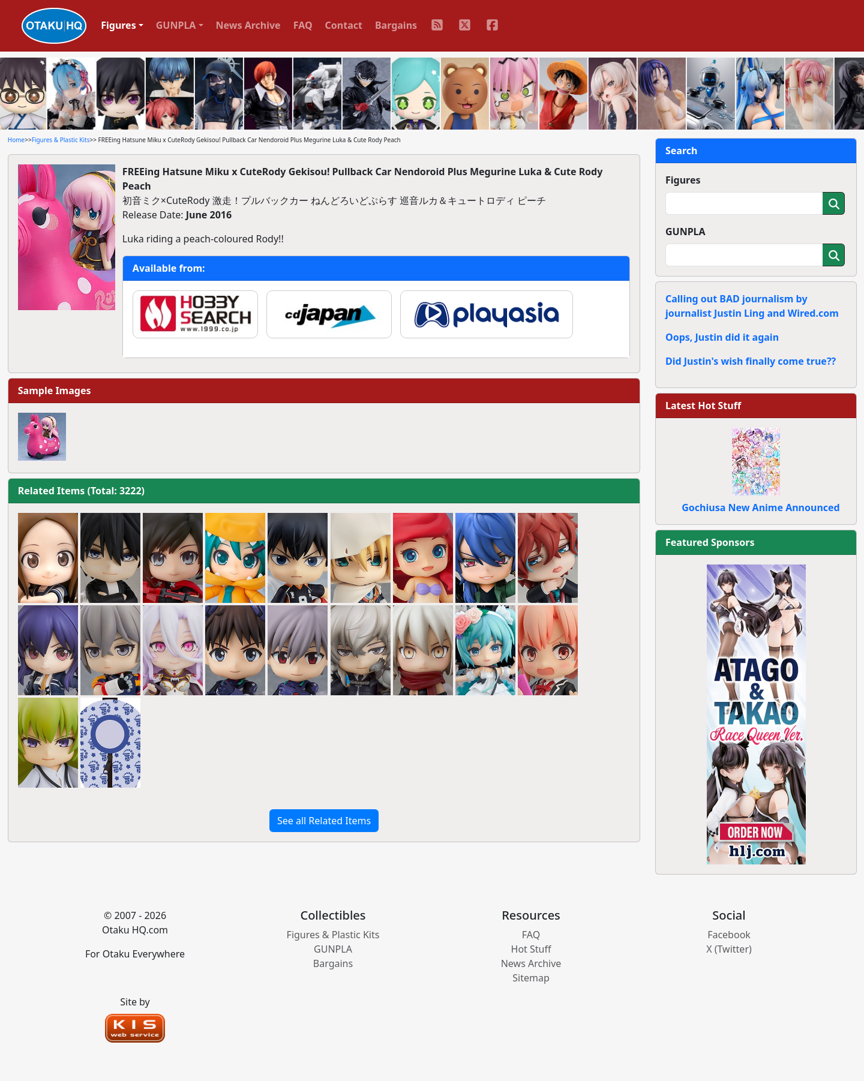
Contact (343, 25)
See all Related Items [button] (324, 820)
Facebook (729, 934)
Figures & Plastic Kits (61, 140)
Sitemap (531, 977)
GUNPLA (685, 231)
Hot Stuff (531, 949)
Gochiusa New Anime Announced (760, 507)
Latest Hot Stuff (703, 405)
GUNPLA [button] (176, 25)
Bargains (396, 25)
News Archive (248, 25)
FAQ (303, 25)
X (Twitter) (729, 949)
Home (16, 140)
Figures (683, 180)
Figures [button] (118, 25)
